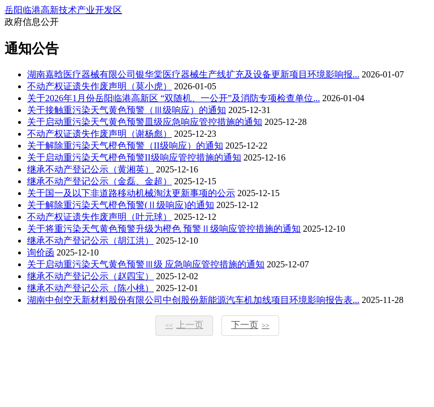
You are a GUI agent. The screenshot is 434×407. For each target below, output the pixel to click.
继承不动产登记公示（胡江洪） (90, 240)
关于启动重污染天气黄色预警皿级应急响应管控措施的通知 (144, 122)
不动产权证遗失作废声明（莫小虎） (99, 86)
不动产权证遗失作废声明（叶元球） (99, 217)
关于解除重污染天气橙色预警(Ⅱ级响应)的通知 (120, 205)
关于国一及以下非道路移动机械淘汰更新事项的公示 (131, 193)
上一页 (184, 325)
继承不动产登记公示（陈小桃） (90, 288)
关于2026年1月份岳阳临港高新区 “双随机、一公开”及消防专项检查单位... (173, 98)
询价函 (40, 252)
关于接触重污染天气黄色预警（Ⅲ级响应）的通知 (126, 110)
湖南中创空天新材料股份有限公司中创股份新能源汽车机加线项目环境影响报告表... (193, 300)
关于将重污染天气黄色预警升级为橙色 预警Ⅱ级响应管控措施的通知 (164, 228)
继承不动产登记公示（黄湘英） (90, 169)
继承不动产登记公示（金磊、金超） (99, 181)
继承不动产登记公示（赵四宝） (90, 276)
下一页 (250, 325)
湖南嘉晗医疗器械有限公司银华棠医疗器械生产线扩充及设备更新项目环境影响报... (193, 74)
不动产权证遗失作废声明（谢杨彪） (99, 133)
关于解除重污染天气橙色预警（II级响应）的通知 (125, 145)
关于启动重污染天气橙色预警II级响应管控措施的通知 (134, 157)
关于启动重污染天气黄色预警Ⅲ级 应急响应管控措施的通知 (145, 264)
